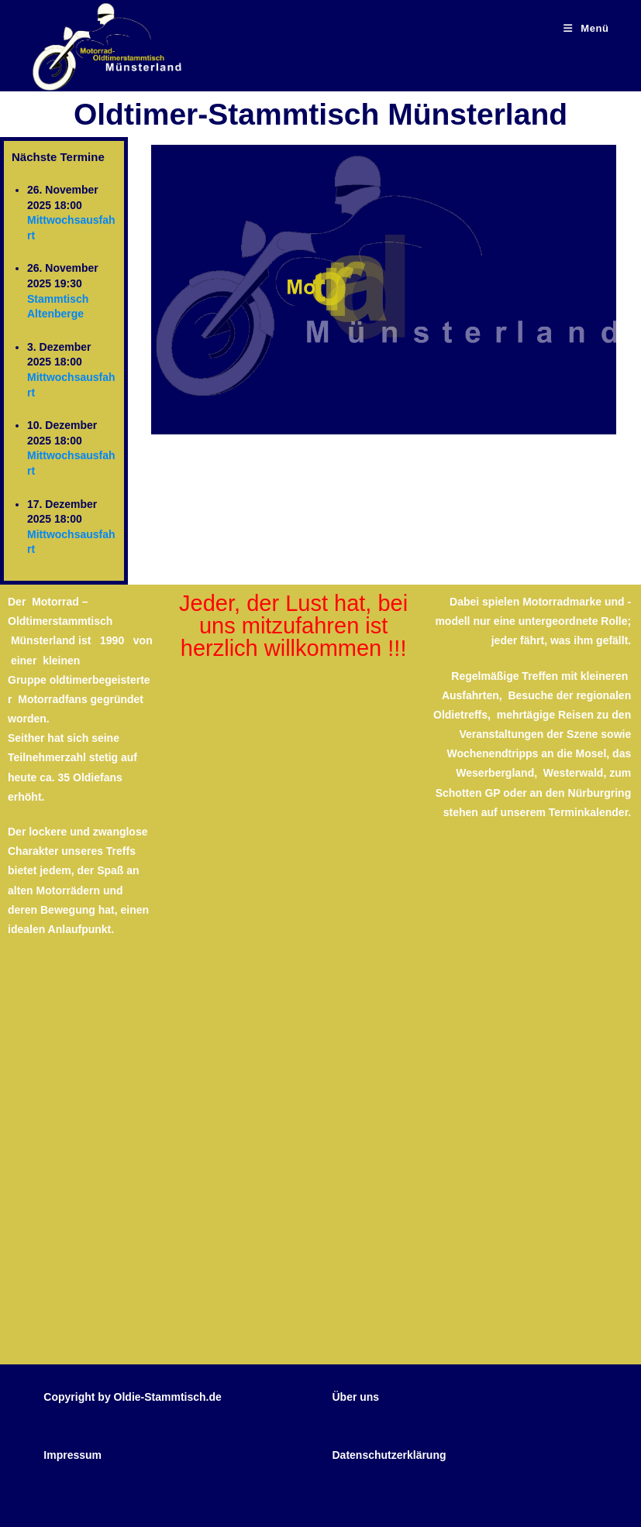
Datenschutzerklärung (389, 1455)
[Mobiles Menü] (585, 28)
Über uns (355, 1397)
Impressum (72, 1455)
